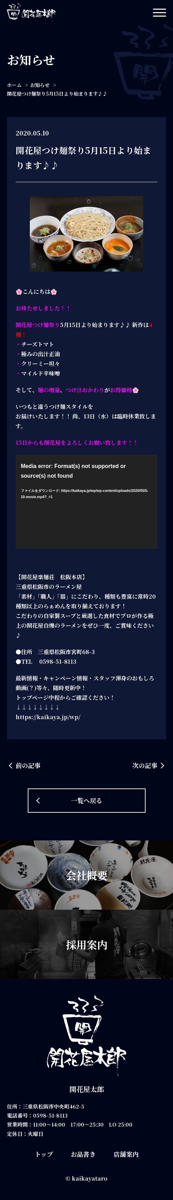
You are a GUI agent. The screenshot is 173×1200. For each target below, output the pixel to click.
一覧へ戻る (86, 800)
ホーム (14, 84)
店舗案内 (126, 1153)
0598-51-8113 (50, 1115)
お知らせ (40, 84)
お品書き (83, 1153)
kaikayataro (89, 1178)
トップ (44, 1153)
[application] (86, 502)
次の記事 (144, 765)
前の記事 (28, 765)
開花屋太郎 (86, 1089)
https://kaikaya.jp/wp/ (48, 717)
